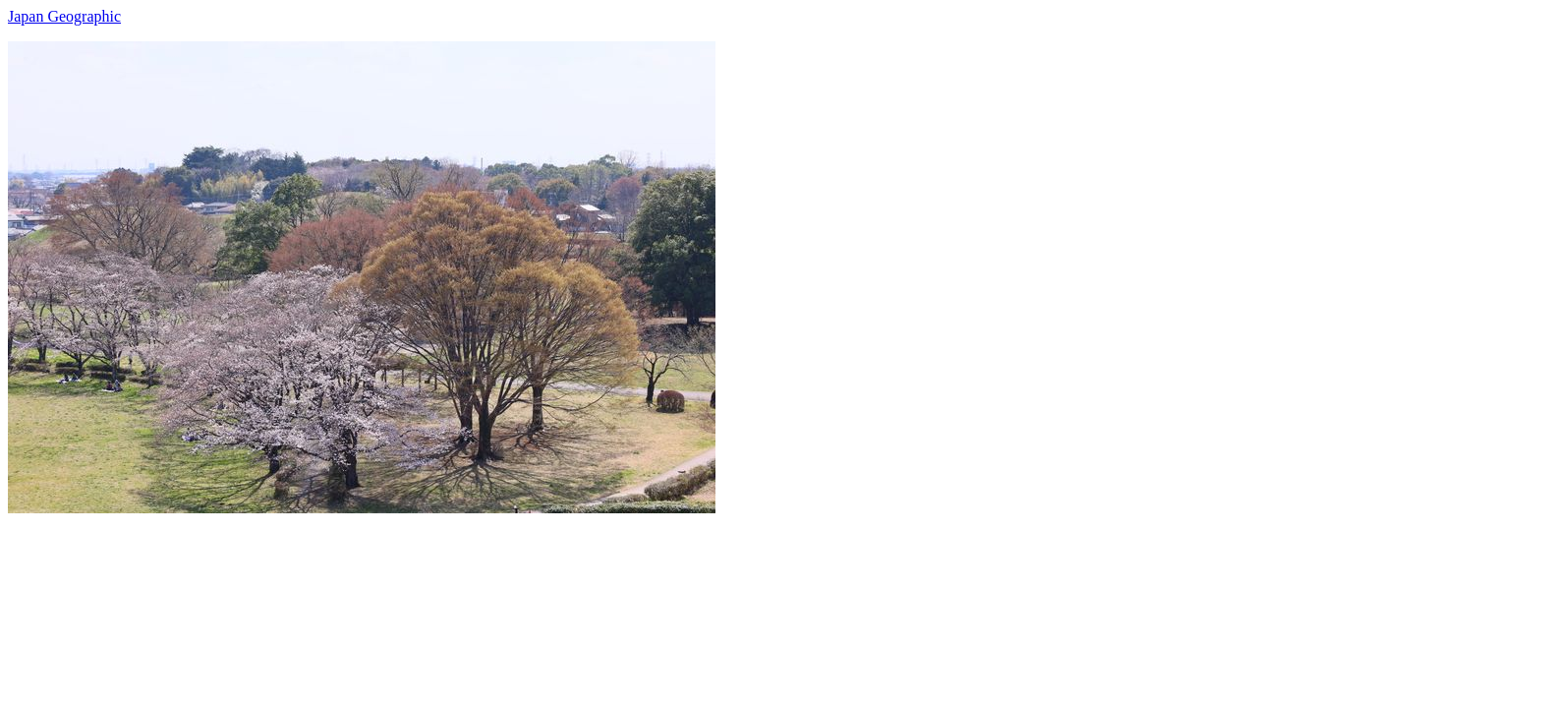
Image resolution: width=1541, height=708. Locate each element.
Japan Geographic (64, 16)
